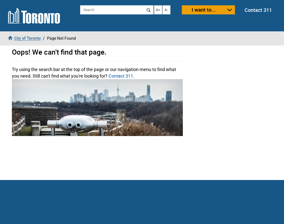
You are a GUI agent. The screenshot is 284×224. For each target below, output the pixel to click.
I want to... (204, 9)
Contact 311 (258, 10)
